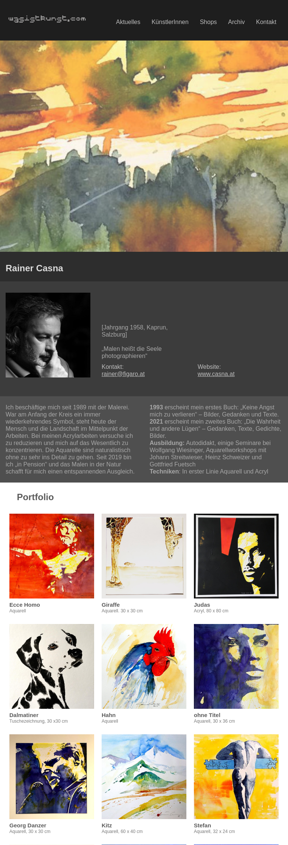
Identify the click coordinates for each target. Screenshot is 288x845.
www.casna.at (216, 374)
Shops (208, 22)
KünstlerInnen (170, 22)
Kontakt (266, 22)
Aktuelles (128, 22)
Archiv (236, 22)
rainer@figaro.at (123, 374)
